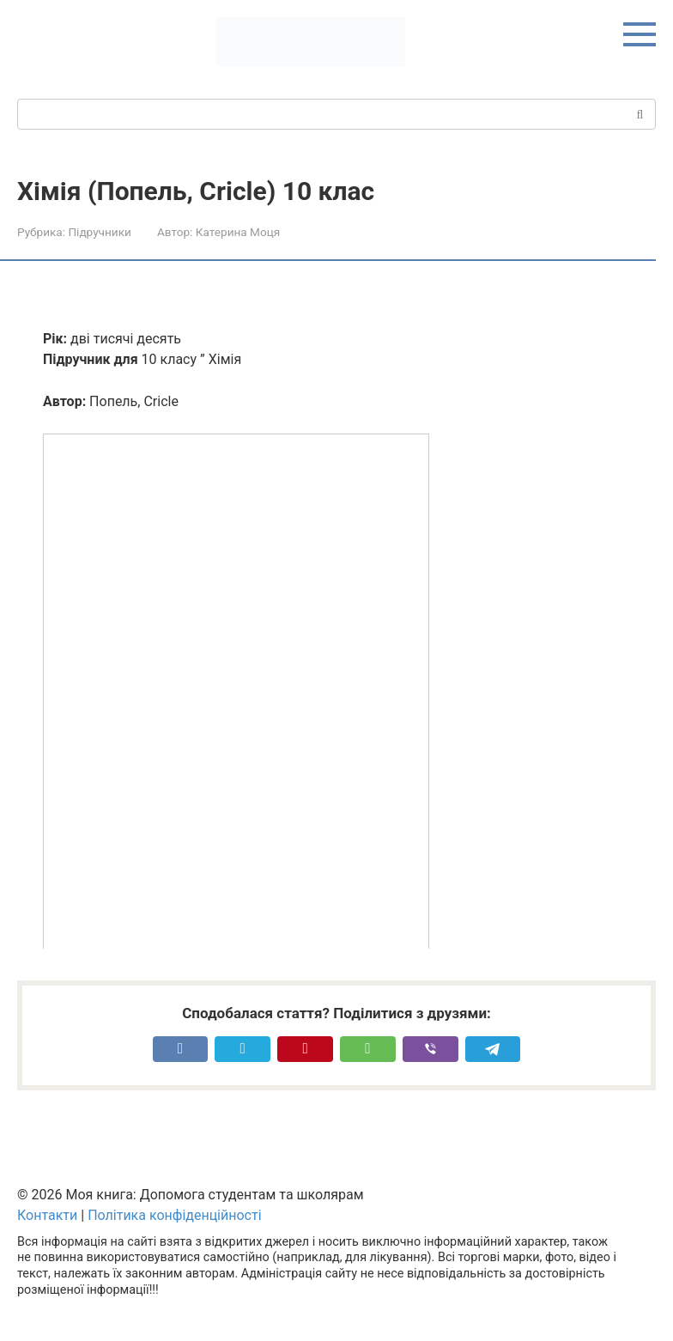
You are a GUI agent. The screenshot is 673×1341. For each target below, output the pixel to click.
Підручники (99, 232)
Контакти (47, 1215)
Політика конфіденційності (174, 1215)
